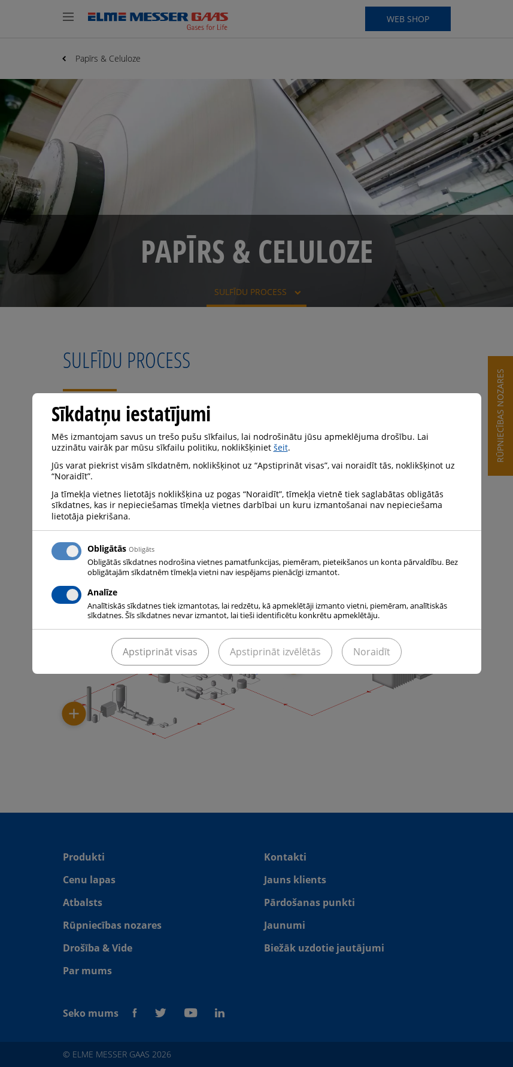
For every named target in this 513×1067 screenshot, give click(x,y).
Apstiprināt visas (160, 651)
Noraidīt (371, 651)
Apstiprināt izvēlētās (275, 651)
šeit (281, 447)
